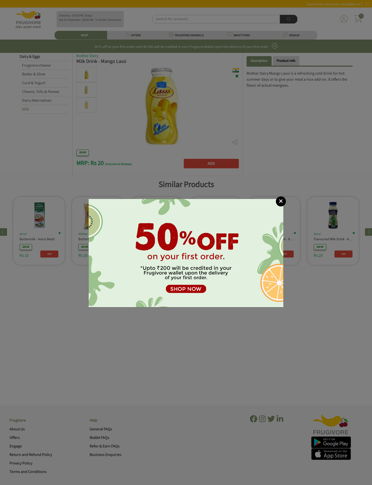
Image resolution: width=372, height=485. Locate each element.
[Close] (281, 201)
